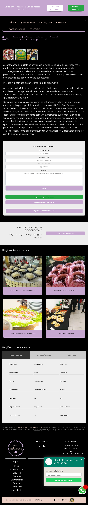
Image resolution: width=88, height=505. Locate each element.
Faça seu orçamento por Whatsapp (75, 8)
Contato (34, 29)
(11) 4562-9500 (71, 445)
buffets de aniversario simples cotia (52, 37)
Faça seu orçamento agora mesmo (55, 8)
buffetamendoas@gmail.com (71, 452)
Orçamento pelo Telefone (44, 202)
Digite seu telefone (44, 163)
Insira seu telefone (54, 471)
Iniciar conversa (63, 480)
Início (12, 22)
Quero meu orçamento (65, 233)
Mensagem (44, 170)
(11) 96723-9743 (71, 448)
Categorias (17, 37)
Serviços (44, 22)
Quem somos (27, 22)
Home (7, 37)
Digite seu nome (44, 150)
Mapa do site (17, 490)
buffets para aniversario (28, 37)
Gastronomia (17, 29)
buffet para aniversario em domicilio (40, 37)
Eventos (61, 22)
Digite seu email (44, 157)
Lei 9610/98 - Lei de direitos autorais (44, 431)
